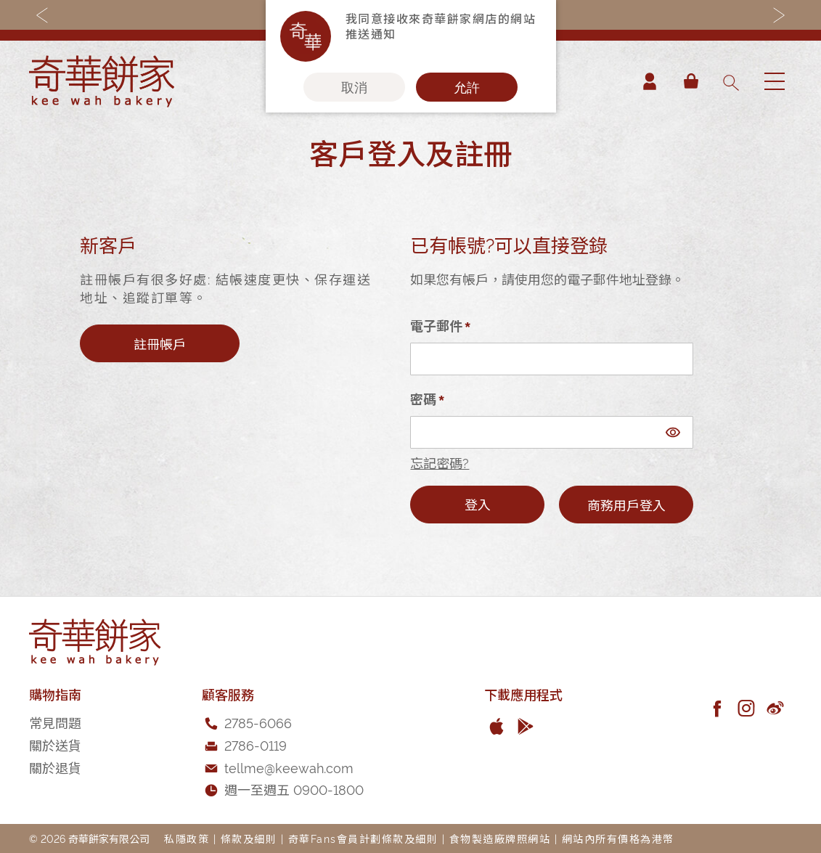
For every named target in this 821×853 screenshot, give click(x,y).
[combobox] (730, 81)
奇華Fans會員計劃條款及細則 (363, 838)
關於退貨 (55, 767)
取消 (354, 87)
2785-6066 (258, 722)
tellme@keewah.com (289, 767)
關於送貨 (55, 744)
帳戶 (650, 81)
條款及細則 (249, 838)
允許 (467, 87)
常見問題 (55, 722)
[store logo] (101, 81)
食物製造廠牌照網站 (500, 838)
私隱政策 (186, 838)
